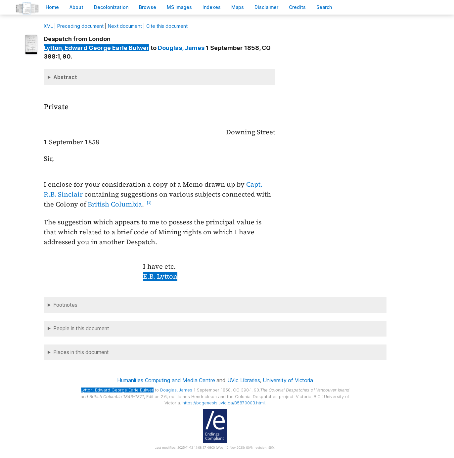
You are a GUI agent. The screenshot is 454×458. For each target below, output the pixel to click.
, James (181, 47)
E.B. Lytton (160, 276)
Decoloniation (111, 7)
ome (52, 7)
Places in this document (81, 352)
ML (48, 26)
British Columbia (115, 204)
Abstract (65, 77)
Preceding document (80, 26)
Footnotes (65, 305)
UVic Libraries (243, 380)
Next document (125, 26)
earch (324, 7)
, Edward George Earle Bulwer (96, 47)
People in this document (81, 328)
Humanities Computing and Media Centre (166, 380)
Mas (237, 7)
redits (297, 7)
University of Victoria (288, 380)
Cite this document (167, 26)
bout (76, 7)
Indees (212, 7)
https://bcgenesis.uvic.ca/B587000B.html (223, 402)
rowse (147, 7)
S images (179, 7)
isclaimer (266, 7)
